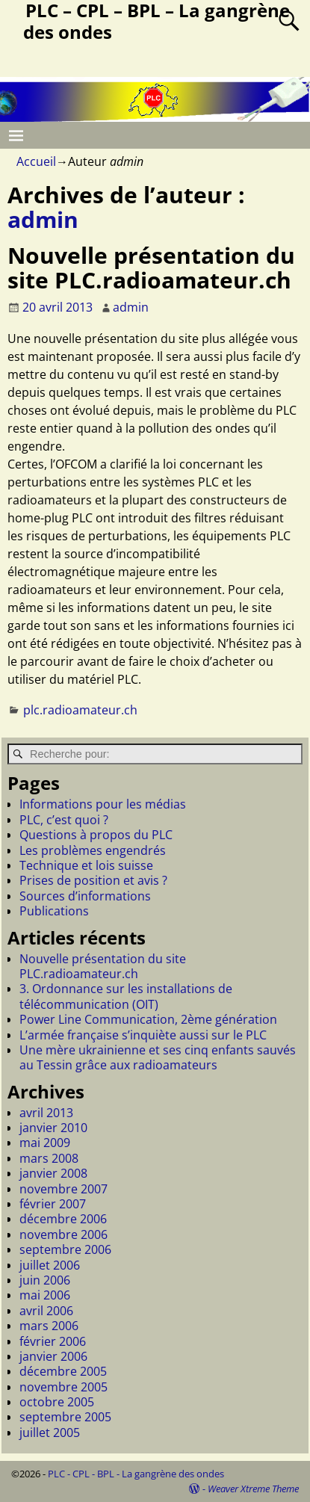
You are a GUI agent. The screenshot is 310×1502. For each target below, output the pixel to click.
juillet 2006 (49, 1265)
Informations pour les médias (102, 804)
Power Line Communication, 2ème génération (148, 1019)
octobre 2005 (56, 1402)
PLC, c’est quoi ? (63, 820)
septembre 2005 (65, 1417)
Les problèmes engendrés (92, 850)
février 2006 (52, 1341)
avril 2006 (46, 1310)
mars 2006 (48, 1325)
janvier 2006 (53, 1356)
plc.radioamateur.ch (80, 710)
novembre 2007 (63, 1189)
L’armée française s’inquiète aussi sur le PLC (143, 1035)
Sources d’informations (85, 896)
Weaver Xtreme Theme (253, 1488)
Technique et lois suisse (86, 865)
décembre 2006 (63, 1219)
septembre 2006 (65, 1249)
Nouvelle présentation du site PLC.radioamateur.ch (151, 267)
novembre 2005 (63, 1387)
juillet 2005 (49, 1432)
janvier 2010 (53, 1127)
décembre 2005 (63, 1371)
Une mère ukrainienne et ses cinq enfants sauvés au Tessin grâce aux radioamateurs (157, 1057)
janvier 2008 (53, 1173)
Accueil (36, 161)
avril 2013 (46, 1112)
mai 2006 (44, 1295)
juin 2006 (44, 1280)
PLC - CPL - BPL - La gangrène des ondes (136, 1473)
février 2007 (52, 1204)
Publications (54, 911)
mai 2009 (44, 1142)
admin (42, 219)
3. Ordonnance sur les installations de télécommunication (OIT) (125, 996)
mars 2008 (48, 1158)
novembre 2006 (63, 1234)
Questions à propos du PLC (96, 834)
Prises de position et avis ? (93, 880)
